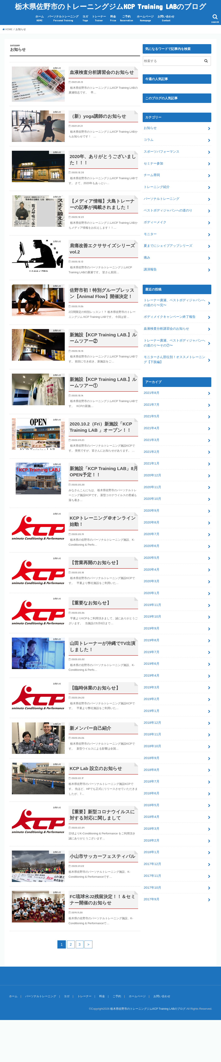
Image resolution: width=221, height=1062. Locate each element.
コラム (148, 139)
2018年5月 (151, 783)
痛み (147, 253)
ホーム (39, 18)
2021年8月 (151, 385)
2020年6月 (151, 533)
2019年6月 (151, 647)
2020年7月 (151, 521)
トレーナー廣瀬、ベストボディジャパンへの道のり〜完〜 (174, 297)
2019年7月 (151, 635)
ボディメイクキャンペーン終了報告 (170, 311)
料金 (113, 18)
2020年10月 (152, 487)
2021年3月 (151, 430)
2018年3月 (151, 806)
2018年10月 (152, 726)
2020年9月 (151, 498)
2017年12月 (152, 840)
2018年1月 (151, 829)
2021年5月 (151, 407)
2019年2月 (151, 681)
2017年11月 (152, 852)
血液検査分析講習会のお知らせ (166, 322)
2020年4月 (151, 555)
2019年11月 (152, 590)
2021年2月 (151, 442)
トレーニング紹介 (157, 184)
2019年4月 (151, 658)
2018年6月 (151, 772)
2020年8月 (151, 510)
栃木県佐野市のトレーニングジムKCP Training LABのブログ (110, 6)
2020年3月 (151, 567)
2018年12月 (152, 703)
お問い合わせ (166, 18)
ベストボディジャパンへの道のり (168, 207)
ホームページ (145, 18)
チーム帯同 (152, 173)
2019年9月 (151, 612)
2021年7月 (151, 396)
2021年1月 (151, 453)
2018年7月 (151, 760)
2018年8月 (151, 749)
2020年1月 (151, 578)
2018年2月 (151, 817)
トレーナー (99, 18)
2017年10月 (152, 863)
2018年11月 (152, 715)
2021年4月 (151, 419)
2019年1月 (151, 692)
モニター (150, 230)
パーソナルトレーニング (63, 18)
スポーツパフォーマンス (161, 150)
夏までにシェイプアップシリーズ (168, 241)
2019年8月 (151, 624)
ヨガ (85, 18)
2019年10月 (152, 601)
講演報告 (150, 264)
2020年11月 (152, 476)
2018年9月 (151, 738)
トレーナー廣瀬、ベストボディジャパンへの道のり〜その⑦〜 (174, 336)
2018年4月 (151, 795)
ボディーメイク (155, 218)
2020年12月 (152, 464)
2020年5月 (151, 544)
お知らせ (150, 127)
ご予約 (126, 18)
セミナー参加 (153, 162)
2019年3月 (151, 669)
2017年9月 (151, 874)
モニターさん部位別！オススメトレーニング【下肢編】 (174, 352)
